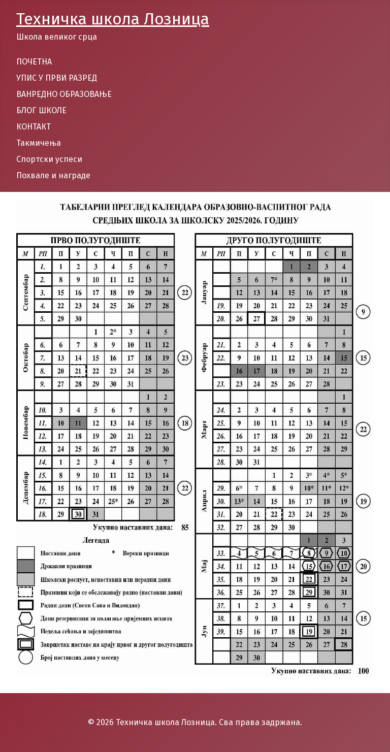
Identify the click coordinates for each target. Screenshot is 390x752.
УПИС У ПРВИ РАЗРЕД (56, 78)
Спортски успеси (49, 159)
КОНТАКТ (33, 127)
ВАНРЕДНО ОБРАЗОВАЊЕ (64, 94)
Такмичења (38, 143)
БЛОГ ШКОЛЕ (41, 110)
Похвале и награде (53, 175)
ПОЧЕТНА (34, 62)
